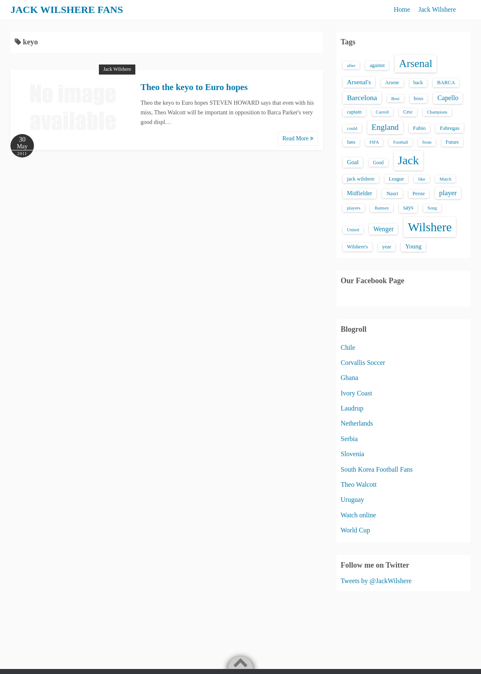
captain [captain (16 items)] (354, 112)
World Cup (355, 530)
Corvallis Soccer (363, 362)
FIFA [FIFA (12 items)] (374, 142)
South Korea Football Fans (377, 469)
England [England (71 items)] (385, 127)
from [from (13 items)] (427, 142)
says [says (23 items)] (408, 207)
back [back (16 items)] (418, 82)
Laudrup (352, 408)
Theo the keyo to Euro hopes (194, 87)
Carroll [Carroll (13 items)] (382, 111)
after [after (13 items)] (351, 65)
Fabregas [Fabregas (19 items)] (449, 128)
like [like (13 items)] (421, 178)
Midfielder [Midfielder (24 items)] (359, 193)
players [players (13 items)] (353, 207)
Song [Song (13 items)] (432, 207)
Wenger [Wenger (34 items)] (383, 228)
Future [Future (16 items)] (452, 142)
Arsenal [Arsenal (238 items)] (415, 63)
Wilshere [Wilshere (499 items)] (430, 227)
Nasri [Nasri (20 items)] (392, 193)
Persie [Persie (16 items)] (419, 193)
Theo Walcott (359, 484)
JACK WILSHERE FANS (66, 9)
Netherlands (357, 423)
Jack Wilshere (437, 9)
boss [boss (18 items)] (419, 98)
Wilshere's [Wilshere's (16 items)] (357, 247)
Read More (297, 138)
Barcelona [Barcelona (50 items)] (362, 97)
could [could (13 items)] (352, 128)
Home (402, 9)
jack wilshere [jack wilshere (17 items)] (361, 179)
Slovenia (352, 453)
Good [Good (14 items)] (378, 162)
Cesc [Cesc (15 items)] (408, 112)
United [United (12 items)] (353, 229)
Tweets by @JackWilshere (376, 580)
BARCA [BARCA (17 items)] (446, 82)
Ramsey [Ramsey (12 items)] (382, 208)
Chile (348, 347)
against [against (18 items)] (377, 65)
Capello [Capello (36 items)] (447, 97)
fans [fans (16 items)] (351, 142)
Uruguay (352, 499)
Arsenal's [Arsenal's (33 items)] (359, 81)
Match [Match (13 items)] (445, 178)
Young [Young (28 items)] (413, 246)
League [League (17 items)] (396, 179)
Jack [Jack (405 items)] (408, 160)
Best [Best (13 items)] (395, 98)
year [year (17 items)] (386, 247)
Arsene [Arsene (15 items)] (392, 82)
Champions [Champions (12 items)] (437, 112)
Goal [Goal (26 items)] (353, 162)
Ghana (349, 377)
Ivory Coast (356, 393)
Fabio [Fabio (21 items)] (419, 128)
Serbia (349, 438)
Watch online (358, 515)
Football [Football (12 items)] (400, 142)
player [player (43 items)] (448, 193)
